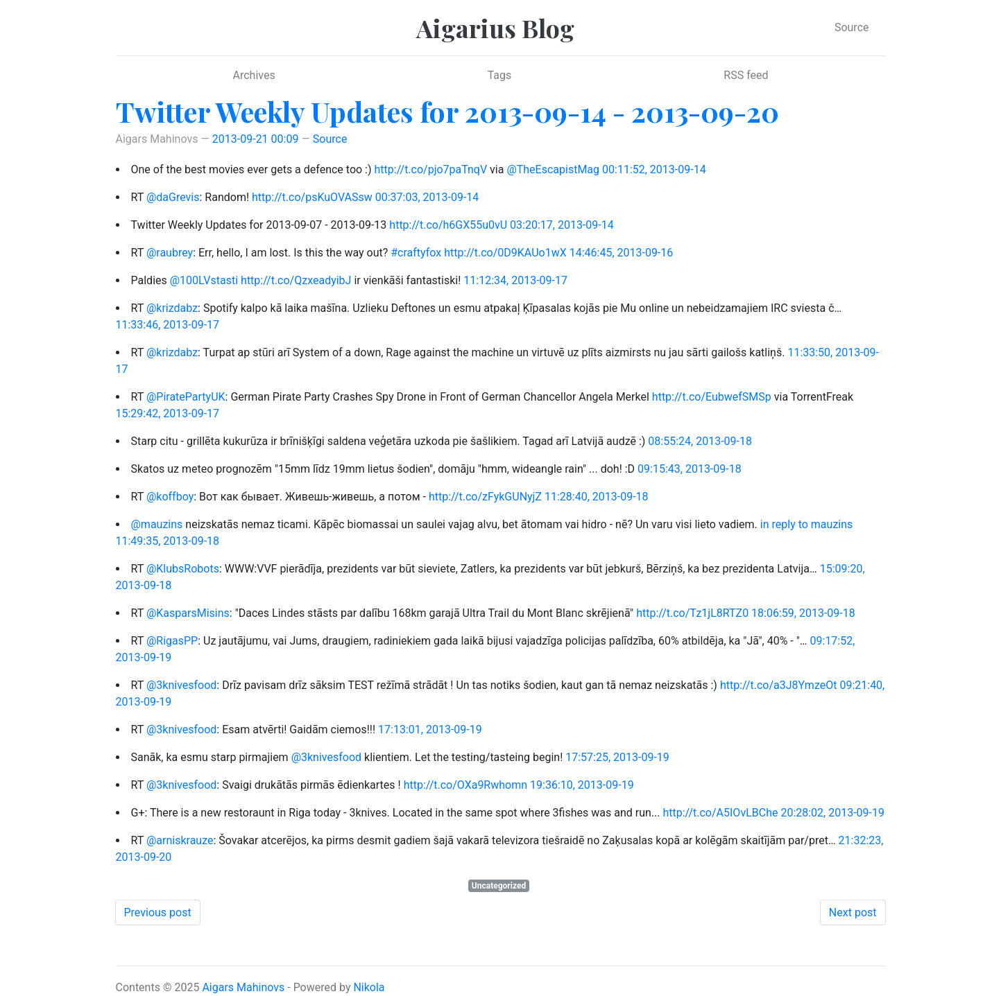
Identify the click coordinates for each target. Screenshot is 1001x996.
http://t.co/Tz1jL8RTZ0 (692, 613)
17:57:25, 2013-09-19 (617, 757)
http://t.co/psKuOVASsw (312, 197)
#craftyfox (416, 252)
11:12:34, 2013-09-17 (515, 280)
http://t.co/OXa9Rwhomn (465, 785)
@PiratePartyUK (185, 396)
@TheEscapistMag (552, 169)
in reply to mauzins (806, 524)
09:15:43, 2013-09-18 (690, 468)
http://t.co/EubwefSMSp (711, 396)
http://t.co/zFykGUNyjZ (485, 496)
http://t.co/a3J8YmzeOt (778, 685)
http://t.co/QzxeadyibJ (296, 280)
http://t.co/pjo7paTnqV (431, 169)
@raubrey (169, 252)
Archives (254, 75)
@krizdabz (172, 308)
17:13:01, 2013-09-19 (430, 729)
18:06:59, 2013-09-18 (803, 613)
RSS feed (746, 75)
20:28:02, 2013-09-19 (832, 812)
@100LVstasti (204, 280)
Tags (500, 75)
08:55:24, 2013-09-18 (700, 441)
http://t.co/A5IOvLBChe (720, 812)
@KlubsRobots (182, 568)
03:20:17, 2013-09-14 (562, 224)
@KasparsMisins (188, 613)
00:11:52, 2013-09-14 (654, 169)
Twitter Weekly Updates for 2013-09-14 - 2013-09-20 (447, 111)
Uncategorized (499, 886)
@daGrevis (173, 197)
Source (852, 27)
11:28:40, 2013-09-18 (597, 496)
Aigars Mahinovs (243, 987)
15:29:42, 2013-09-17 (168, 413)
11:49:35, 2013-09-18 (168, 541)
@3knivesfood (181, 685)
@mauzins (157, 524)
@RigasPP (172, 640)
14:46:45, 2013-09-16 (622, 252)
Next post (853, 912)
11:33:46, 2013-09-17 (168, 324)
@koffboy (170, 496)
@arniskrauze (180, 840)
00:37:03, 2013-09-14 (427, 197)
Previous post (157, 912)
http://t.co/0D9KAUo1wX (505, 252)
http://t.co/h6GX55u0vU (448, 224)
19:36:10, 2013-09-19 (582, 785)
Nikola (368, 987)
